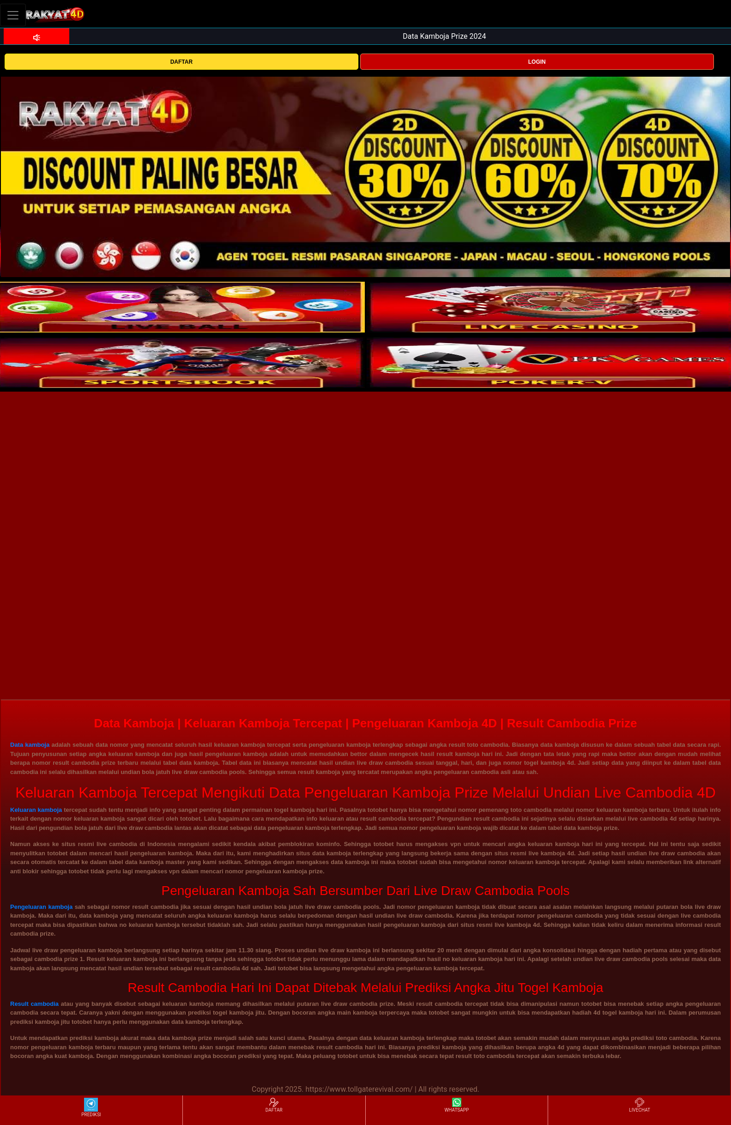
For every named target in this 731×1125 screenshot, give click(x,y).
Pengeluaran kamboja (41, 906)
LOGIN (537, 62)
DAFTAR (181, 62)
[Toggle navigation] (13, 15)
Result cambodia (34, 1003)
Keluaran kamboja (36, 809)
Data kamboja (29, 744)
